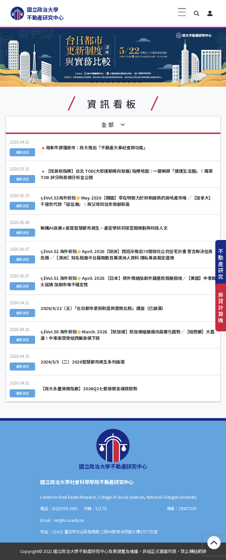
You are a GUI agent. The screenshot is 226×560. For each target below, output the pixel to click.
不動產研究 (220, 264)
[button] (196, 13)
